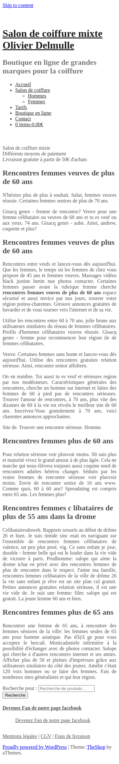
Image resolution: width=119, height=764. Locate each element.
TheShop (96, 747)
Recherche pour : (20, 688)
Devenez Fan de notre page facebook (42, 708)
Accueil (23, 84)
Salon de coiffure (32, 90)
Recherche (15, 695)
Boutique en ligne (33, 113)
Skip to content (18, 5)
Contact (23, 118)
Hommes (37, 96)
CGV (46, 736)
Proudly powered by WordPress (35, 747)
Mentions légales (20, 736)
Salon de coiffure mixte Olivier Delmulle (52, 39)
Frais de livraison (72, 736)
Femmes (36, 101)
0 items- (29, 124)
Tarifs (21, 107)
